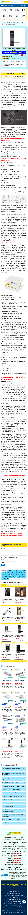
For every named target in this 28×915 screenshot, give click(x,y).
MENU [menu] (23, 5)
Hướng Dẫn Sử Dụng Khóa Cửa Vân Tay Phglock (12, 796)
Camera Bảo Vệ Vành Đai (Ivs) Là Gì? (9, 572)
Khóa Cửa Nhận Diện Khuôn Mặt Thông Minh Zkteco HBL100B (7, 636)
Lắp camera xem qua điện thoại (14, 899)
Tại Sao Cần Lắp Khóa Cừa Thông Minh (10, 819)
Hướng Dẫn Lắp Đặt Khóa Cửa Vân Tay (10, 803)
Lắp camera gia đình (14, 897)
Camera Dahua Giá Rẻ (14, 891)
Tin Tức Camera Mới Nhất (10, 765)
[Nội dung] (14, 553)
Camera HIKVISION (9, 895)
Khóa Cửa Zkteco (16, 22)
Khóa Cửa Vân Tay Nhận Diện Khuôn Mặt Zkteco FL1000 (20, 599)
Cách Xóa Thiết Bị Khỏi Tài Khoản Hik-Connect (12, 793)
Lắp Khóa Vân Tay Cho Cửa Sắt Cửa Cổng (11, 822)
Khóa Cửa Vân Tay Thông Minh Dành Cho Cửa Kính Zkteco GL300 (7, 599)
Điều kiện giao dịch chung (18, 839)
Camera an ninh (19, 895)
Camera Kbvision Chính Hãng (14, 893)
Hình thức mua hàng (9, 837)
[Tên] (11, 557)
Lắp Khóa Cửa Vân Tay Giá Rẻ (8, 806)
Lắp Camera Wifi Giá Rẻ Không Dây (14, 906)
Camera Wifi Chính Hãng (6, 22)
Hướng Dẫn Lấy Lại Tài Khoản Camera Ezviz (11, 789)
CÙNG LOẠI (3, 584)
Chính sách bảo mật (8, 839)
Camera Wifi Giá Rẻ (7, 908)
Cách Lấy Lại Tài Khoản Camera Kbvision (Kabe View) (13, 782)
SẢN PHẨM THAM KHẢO (19, 584)
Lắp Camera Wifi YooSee (19, 908)
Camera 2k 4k (9, 584)
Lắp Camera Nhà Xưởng (20, 903)
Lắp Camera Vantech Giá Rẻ (13, 889)
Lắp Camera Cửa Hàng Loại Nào (13, 901)
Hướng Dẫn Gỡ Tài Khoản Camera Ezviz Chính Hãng (13, 786)
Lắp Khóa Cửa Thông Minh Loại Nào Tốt (10, 799)
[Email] (11, 560)
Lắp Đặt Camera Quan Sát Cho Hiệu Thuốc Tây (16, 570)
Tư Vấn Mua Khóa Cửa (20, 910)
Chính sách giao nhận (18, 837)
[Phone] (11, 562)
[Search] (17, 2)
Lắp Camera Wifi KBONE (8, 910)
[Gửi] (3, 565)
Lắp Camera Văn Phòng (7, 903)
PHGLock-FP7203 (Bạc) (7, 747)
